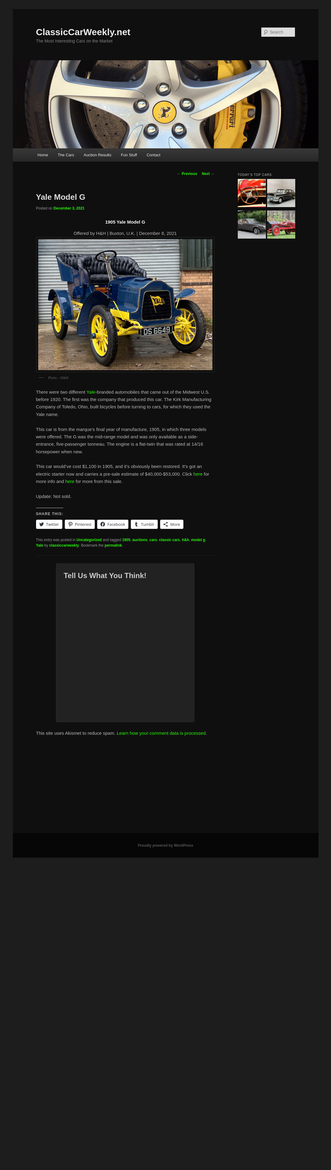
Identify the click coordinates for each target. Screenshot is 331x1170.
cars (153, 540)
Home (43, 155)
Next (208, 174)
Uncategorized (89, 540)
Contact (153, 155)
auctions (139, 540)
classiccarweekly (64, 545)
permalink (113, 545)
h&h (185, 540)
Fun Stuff (129, 155)
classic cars (169, 540)
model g (198, 540)
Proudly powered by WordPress (165, 845)
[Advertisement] (165, 787)
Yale (90, 392)
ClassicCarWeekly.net (83, 32)
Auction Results (97, 155)
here (198, 474)
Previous (187, 174)
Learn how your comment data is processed (161, 733)
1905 (126, 540)
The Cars (66, 155)
